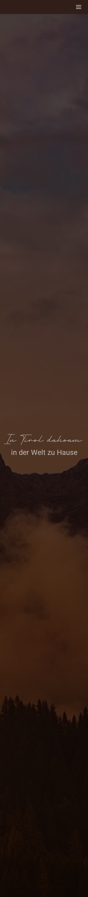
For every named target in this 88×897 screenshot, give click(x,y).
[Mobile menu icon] (78, 7)
